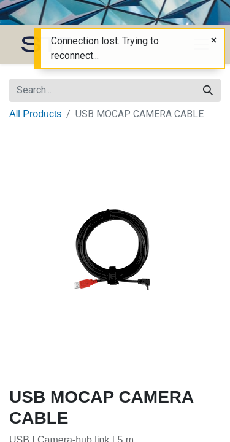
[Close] (213, 40)
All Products (35, 114)
